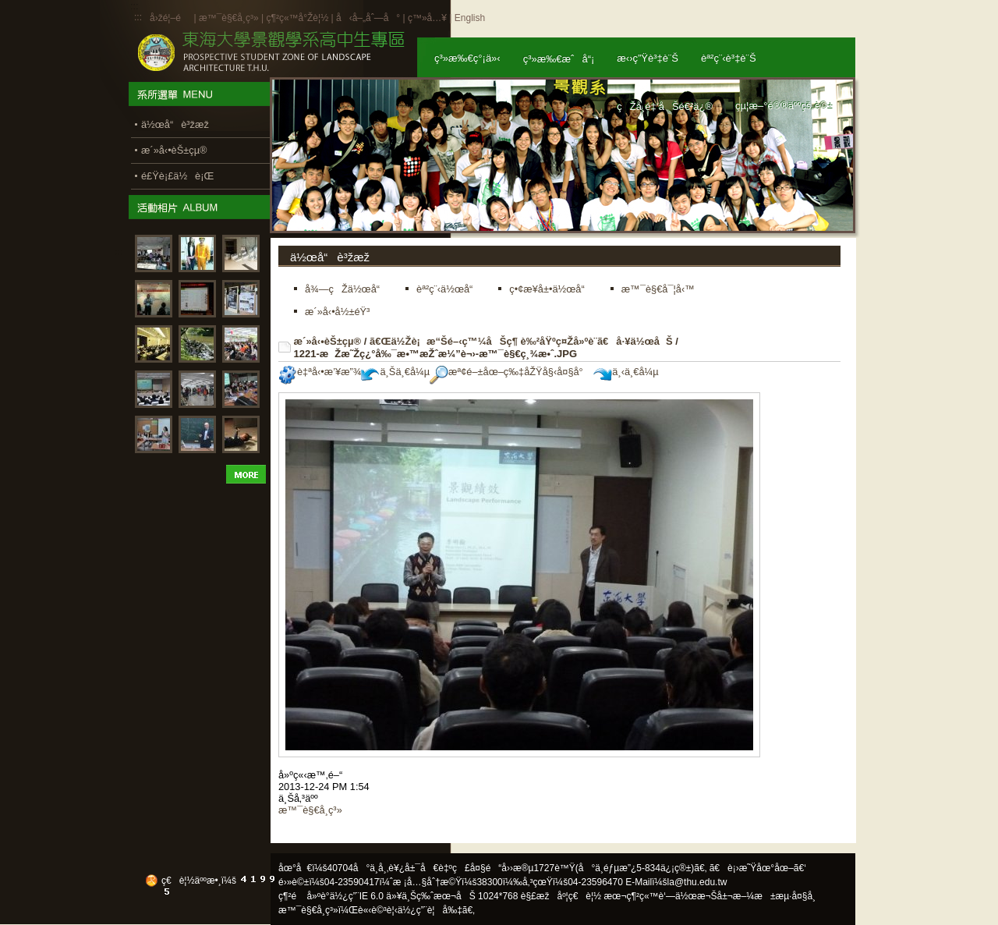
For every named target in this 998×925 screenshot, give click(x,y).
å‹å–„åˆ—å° (368, 17)
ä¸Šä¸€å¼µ (395, 371)
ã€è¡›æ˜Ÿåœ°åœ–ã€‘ (758, 868)
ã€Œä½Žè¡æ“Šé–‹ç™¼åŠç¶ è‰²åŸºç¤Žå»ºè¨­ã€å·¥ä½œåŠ (521, 341)
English (470, 17)
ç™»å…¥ (427, 17)
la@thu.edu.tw (697, 882)
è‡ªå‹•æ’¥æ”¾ (319, 371)
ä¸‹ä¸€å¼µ (625, 371)
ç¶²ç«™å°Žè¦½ (297, 17)
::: (138, 17)
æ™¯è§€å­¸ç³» (230, 17)
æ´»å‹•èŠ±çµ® (328, 341)
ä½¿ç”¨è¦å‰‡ (430, 910)
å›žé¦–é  (170, 17)
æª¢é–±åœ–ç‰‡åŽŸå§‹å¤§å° (510, 371)
